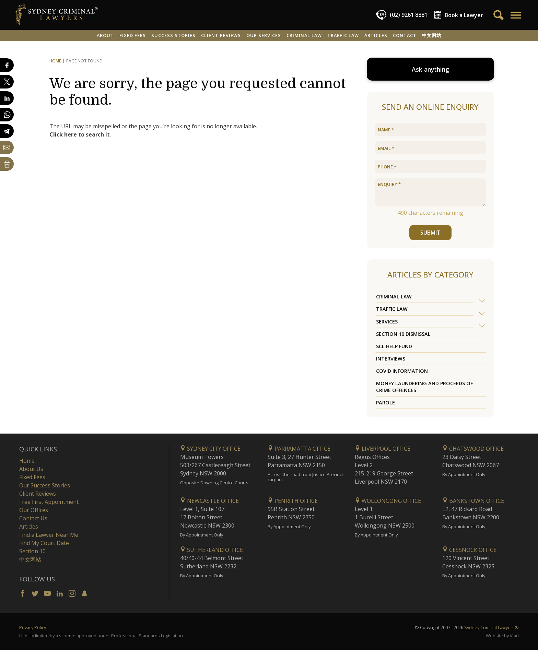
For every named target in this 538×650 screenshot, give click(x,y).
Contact (405, 35)
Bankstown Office (473, 501)
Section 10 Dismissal (403, 334)
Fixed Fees (132, 35)
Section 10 (32, 551)
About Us (31, 469)
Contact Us (33, 518)
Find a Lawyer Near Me (48, 535)
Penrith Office (293, 501)
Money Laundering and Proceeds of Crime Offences (424, 386)
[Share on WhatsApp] (7, 114)
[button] (515, 15)
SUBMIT (430, 232)
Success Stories (173, 35)
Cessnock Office (469, 550)
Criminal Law (304, 35)
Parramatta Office (299, 448)
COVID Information (402, 371)
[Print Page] (7, 164)
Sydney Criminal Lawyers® (491, 627)
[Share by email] (7, 147)
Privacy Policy (32, 627)
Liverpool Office (382, 448)
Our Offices (33, 510)
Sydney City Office (210, 448)
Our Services (263, 35)
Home (55, 61)
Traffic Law (343, 35)
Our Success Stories (44, 485)
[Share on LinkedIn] (7, 98)
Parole (385, 402)
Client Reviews (221, 35)
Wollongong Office (388, 501)
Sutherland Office (211, 550)
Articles (375, 35)
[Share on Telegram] (7, 131)
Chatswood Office (473, 448)
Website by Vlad (502, 636)
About (105, 35)
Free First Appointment (49, 502)
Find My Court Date (44, 543)
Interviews (390, 358)
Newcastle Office (209, 501)
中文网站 (431, 35)
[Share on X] (7, 81)
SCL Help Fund (394, 346)
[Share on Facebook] (7, 65)
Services (387, 321)
